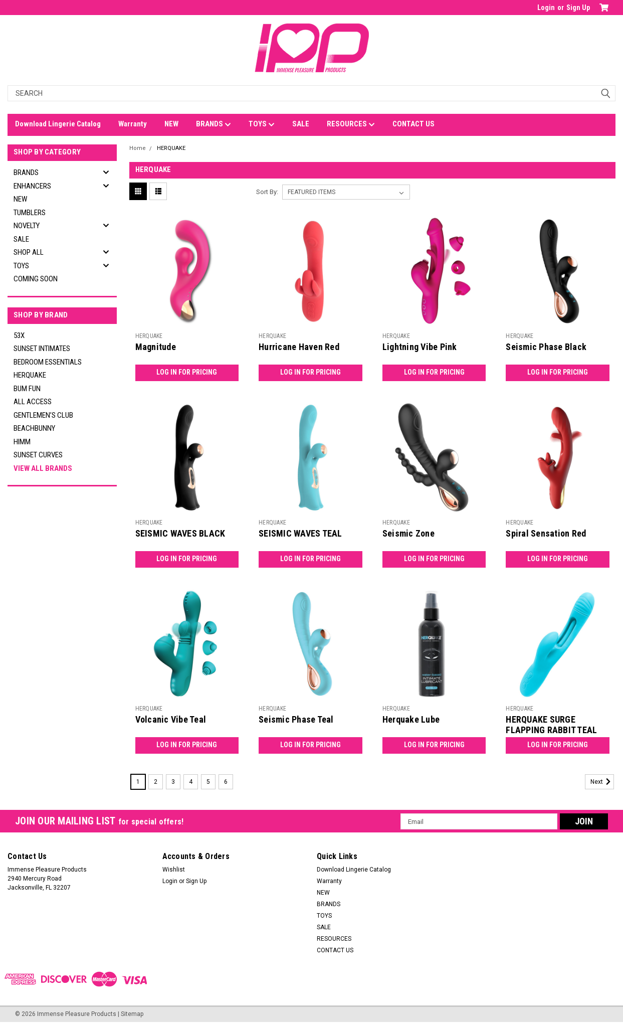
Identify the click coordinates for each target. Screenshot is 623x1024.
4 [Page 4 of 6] (190, 781)
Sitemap (132, 1013)
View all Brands (43, 468)
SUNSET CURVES (38, 454)
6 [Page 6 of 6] (226, 781)
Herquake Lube (411, 719)
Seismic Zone (408, 533)
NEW (171, 123)
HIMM (22, 441)
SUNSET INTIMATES (42, 348)
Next (602, 782)
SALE (300, 123)
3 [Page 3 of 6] (173, 781)
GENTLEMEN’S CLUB (43, 415)
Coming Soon (36, 278)
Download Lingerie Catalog (58, 123)
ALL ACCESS (33, 401)
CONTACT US (413, 123)
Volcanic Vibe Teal (170, 719)
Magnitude (155, 347)
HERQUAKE (30, 375)
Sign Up (578, 8)
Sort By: (267, 192)
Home (137, 148)
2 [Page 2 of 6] (155, 781)
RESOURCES (351, 124)
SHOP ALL (29, 252)
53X (19, 335)
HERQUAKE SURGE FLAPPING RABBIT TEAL (551, 724)
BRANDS (213, 124)
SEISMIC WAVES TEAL (300, 533)
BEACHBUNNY (34, 428)
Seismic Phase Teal (296, 719)
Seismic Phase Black (546, 347)
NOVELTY (27, 225)
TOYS (262, 124)
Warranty (132, 123)
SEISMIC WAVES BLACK (180, 533)
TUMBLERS (30, 212)
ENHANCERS (32, 186)
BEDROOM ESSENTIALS (48, 362)
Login (546, 8)
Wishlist (173, 869)
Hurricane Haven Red (299, 347)
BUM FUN (27, 388)
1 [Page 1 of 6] (138, 781)
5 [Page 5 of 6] (208, 781)
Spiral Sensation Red (546, 533)
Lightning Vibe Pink (419, 347)
